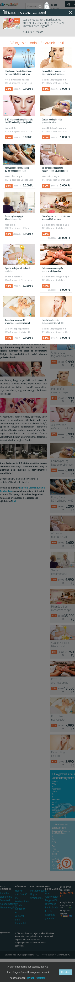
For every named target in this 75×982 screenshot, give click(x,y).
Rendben (65, 972)
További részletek (36, 977)
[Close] (70, 12)
